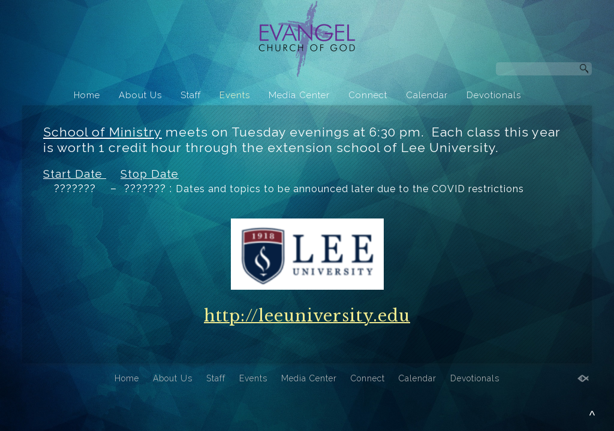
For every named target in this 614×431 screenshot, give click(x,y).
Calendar (427, 95)
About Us (140, 95)
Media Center (299, 95)
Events (234, 95)
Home (87, 95)
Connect (367, 95)
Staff (190, 95)
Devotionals (493, 95)
